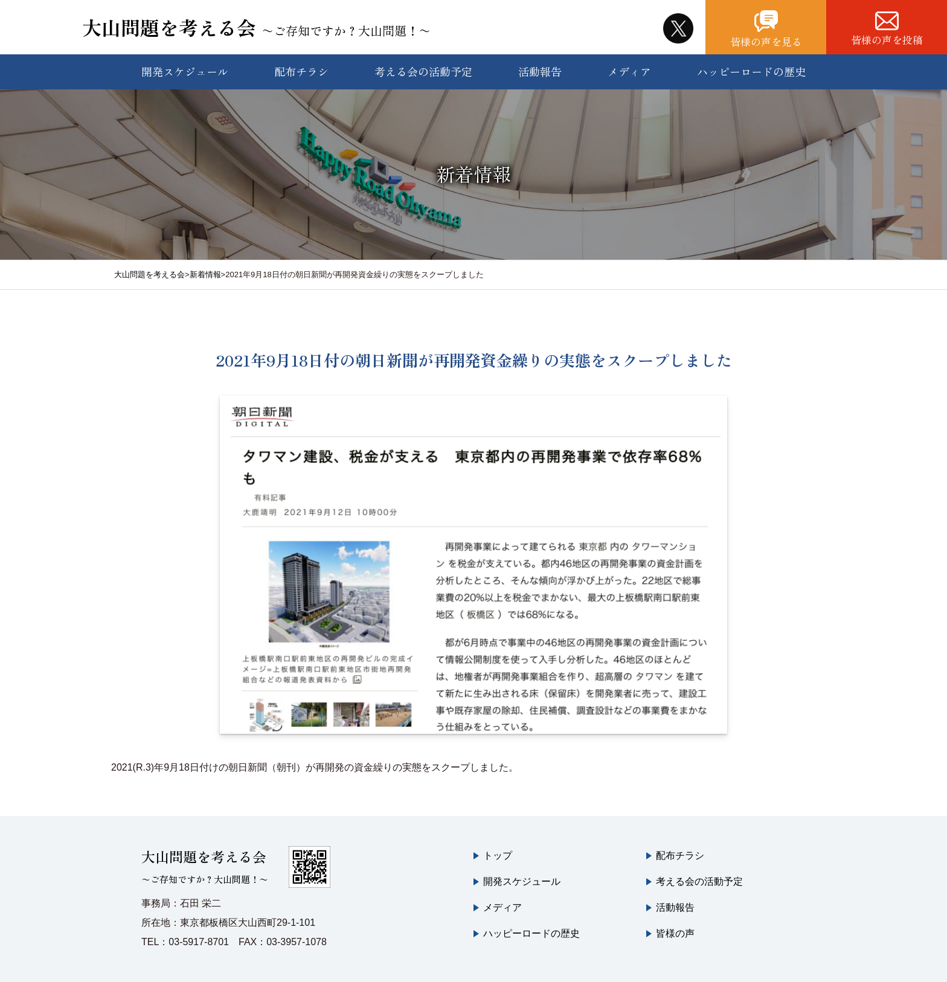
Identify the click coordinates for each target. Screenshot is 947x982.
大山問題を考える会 (256, 27)
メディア (629, 71)
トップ (497, 855)
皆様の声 (675, 933)
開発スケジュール (184, 71)
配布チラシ (301, 71)
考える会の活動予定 (423, 71)
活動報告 (540, 71)
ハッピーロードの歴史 (751, 71)
